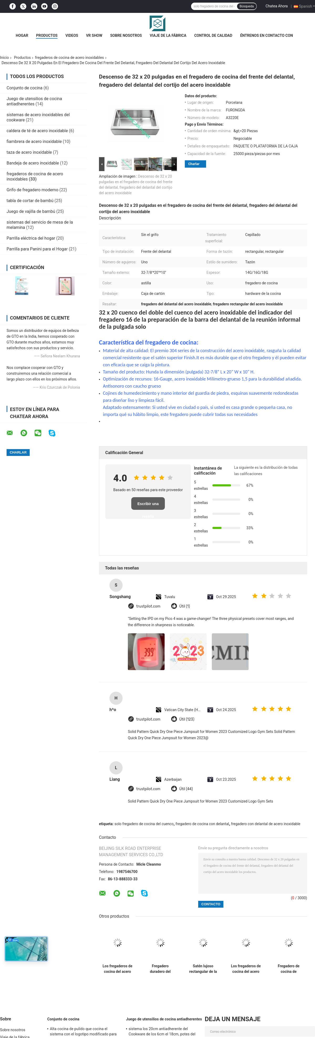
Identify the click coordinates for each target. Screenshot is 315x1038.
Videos (71, 35)
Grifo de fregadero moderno (32, 189)
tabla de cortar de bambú (30, 200)
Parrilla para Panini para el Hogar (37, 248)
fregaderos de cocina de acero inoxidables (69, 57)
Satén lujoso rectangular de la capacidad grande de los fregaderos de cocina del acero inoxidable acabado (203, 969)
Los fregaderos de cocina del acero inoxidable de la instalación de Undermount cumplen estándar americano (118, 969)
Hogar (22, 35)
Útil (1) (184, 606)
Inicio (4, 57)
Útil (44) (186, 789)
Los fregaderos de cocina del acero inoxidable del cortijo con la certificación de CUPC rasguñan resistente (246, 969)
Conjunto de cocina (25, 87)
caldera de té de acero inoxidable (37, 130)
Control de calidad (213, 35)
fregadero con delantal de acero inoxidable (265, 824)
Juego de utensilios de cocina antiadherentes (34, 101)
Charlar (194, 164)
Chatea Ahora (277, 6)
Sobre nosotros (126, 35)
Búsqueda (247, 6)
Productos (46, 35)
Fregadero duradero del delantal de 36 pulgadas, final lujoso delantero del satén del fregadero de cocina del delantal (160, 969)
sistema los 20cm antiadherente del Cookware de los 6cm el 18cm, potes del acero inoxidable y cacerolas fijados (162, 1032)
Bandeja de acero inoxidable (33, 163)
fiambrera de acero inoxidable (34, 141)
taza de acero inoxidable (29, 152)
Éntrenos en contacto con (266, 35)
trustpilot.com (148, 606)
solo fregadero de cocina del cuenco (144, 824)
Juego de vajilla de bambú (31, 211)
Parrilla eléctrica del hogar (31, 238)
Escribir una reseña (148, 506)
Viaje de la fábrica (168, 35)
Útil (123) (186, 719)
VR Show (94, 35)
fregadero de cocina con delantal (202, 824)
